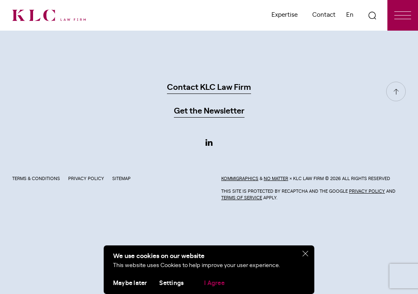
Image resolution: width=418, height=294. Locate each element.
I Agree (214, 283)
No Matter (276, 178)
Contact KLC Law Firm (209, 87)
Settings (171, 283)
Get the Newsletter (209, 111)
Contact (324, 15)
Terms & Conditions (36, 178)
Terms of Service (241, 198)
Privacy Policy (86, 178)
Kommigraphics (239, 178)
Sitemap (121, 178)
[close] (305, 254)
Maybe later (130, 283)
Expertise (284, 15)
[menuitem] (350, 15)
